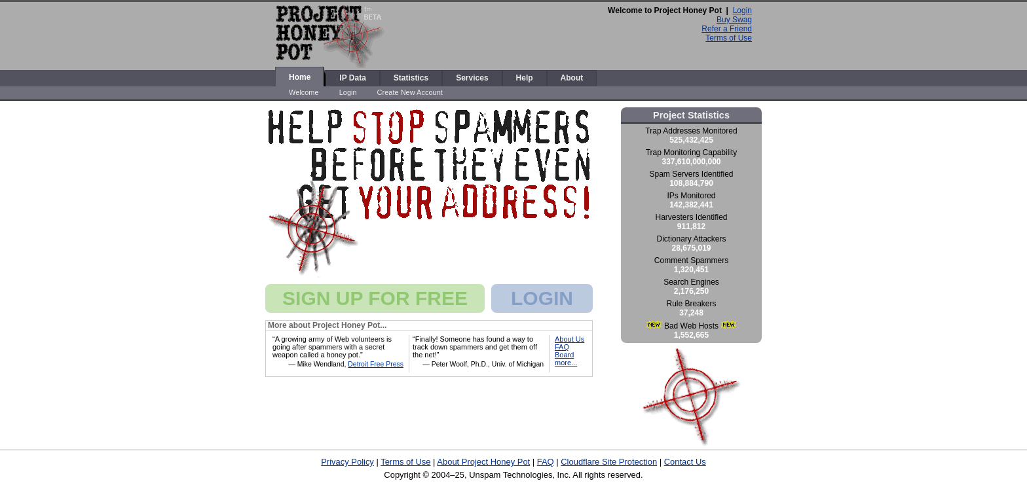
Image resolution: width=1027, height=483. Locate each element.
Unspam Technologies (510, 475)
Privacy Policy (347, 462)
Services (472, 77)
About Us (569, 339)
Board (564, 355)
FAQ (562, 347)
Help (524, 77)
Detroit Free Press (375, 364)
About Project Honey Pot (483, 462)
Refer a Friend (726, 28)
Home (299, 77)
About (572, 77)
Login (742, 10)
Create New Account (410, 92)
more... (566, 363)
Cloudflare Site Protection (609, 462)
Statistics (411, 77)
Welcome (304, 92)
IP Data (352, 77)
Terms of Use (728, 38)
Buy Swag (734, 19)
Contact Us (685, 462)
